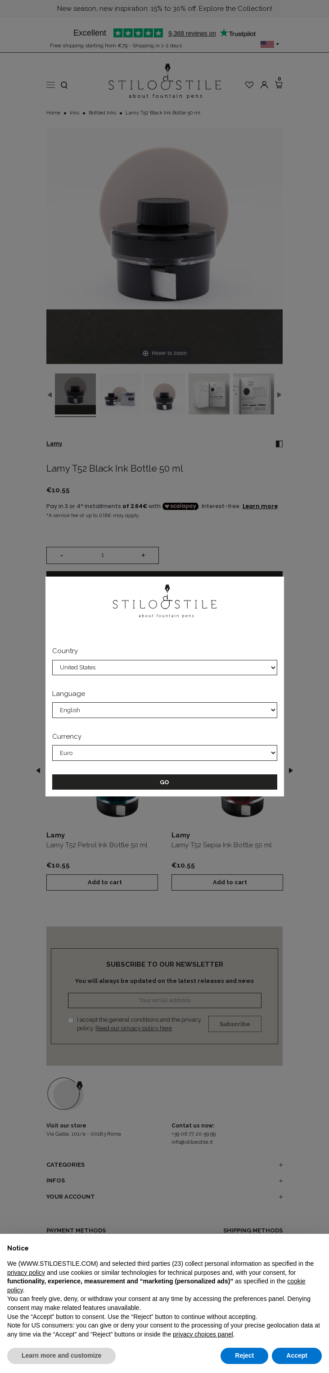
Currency (66, 736)
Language (68, 694)
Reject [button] (244, 1355)
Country (65, 651)
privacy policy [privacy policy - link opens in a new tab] (26, 1272)
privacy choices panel (203, 1334)
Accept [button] (296, 1355)
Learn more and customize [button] (61, 1355)
